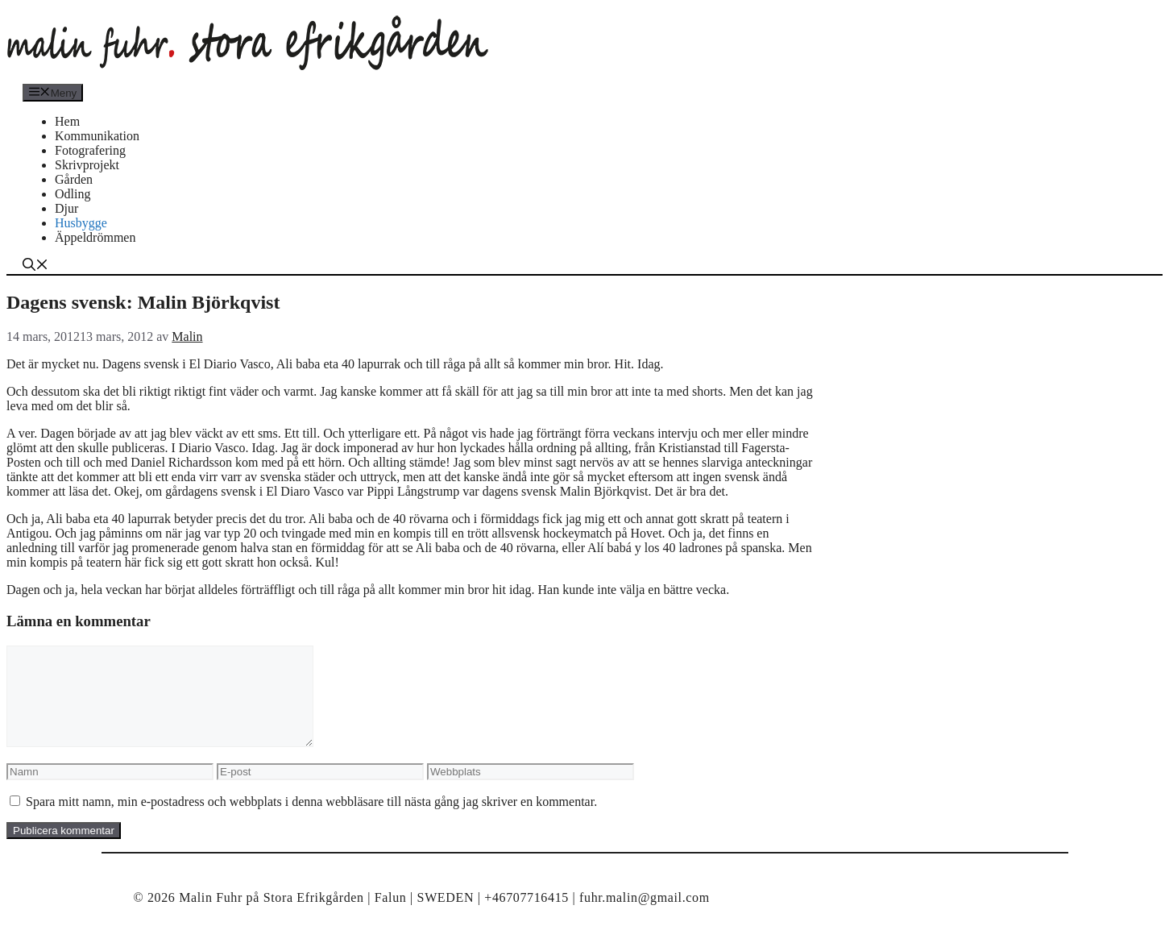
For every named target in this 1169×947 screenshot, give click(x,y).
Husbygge (81, 223)
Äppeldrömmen (95, 237)
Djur (66, 208)
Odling (72, 194)
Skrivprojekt (87, 165)
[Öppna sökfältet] (35, 266)
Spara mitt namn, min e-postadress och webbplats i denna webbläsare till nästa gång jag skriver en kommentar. (311, 821)
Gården (74, 179)
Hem (67, 121)
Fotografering (90, 150)
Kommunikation (97, 136)
